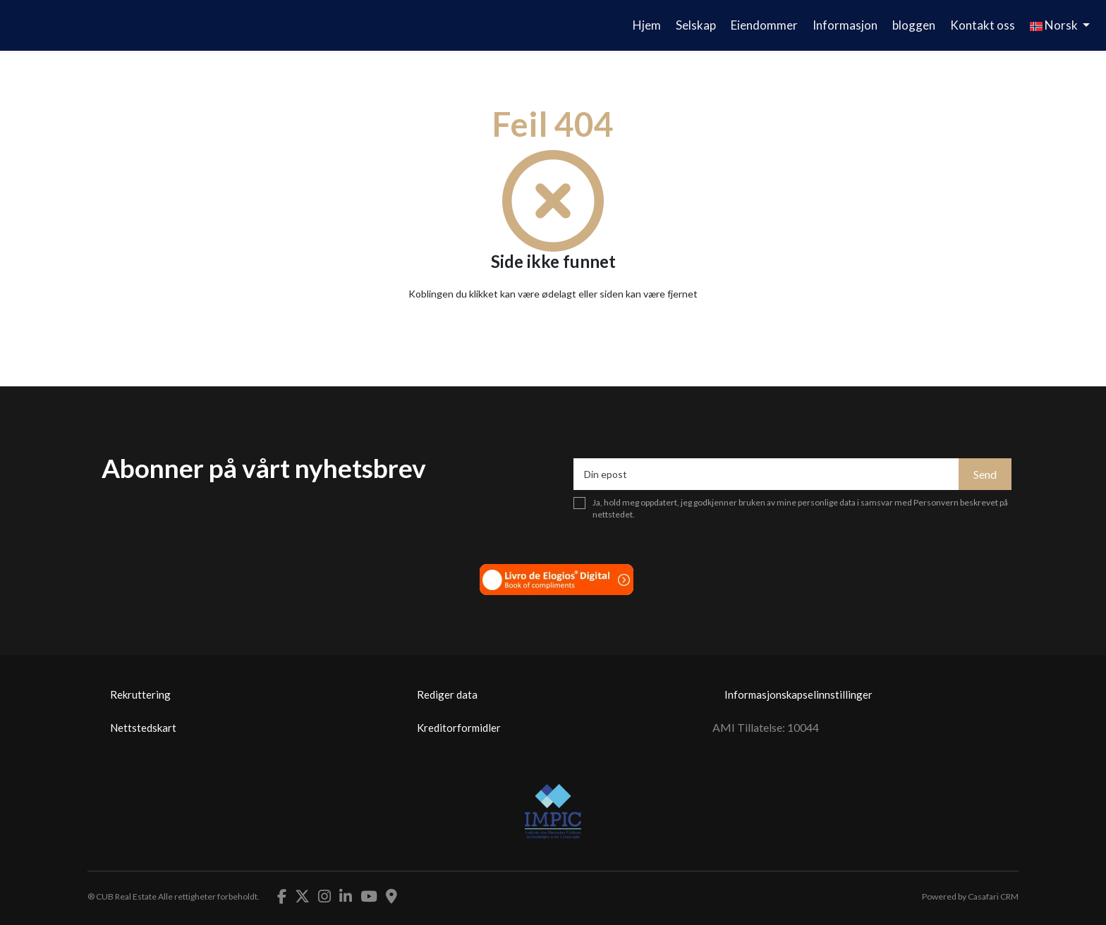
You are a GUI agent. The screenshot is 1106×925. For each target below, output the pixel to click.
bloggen (913, 25)
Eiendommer (764, 25)
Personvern (936, 502)
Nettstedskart (143, 727)
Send (985, 474)
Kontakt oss (982, 25)
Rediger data (447, 694)
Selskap (696, 25)
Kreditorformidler (459, 727)
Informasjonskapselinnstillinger (798, 694)
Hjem (647, 25)
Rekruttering (140, 694)
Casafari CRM (993, 896)
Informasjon (845, 25)
